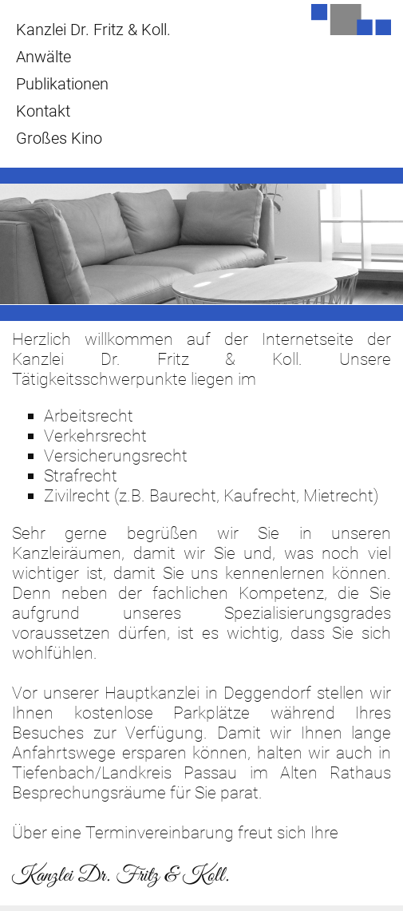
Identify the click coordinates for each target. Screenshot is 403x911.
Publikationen (62, 83)
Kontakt (43, 111)
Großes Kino (59, 138)
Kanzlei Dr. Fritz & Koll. (93, 29)
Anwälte (43, 56)
